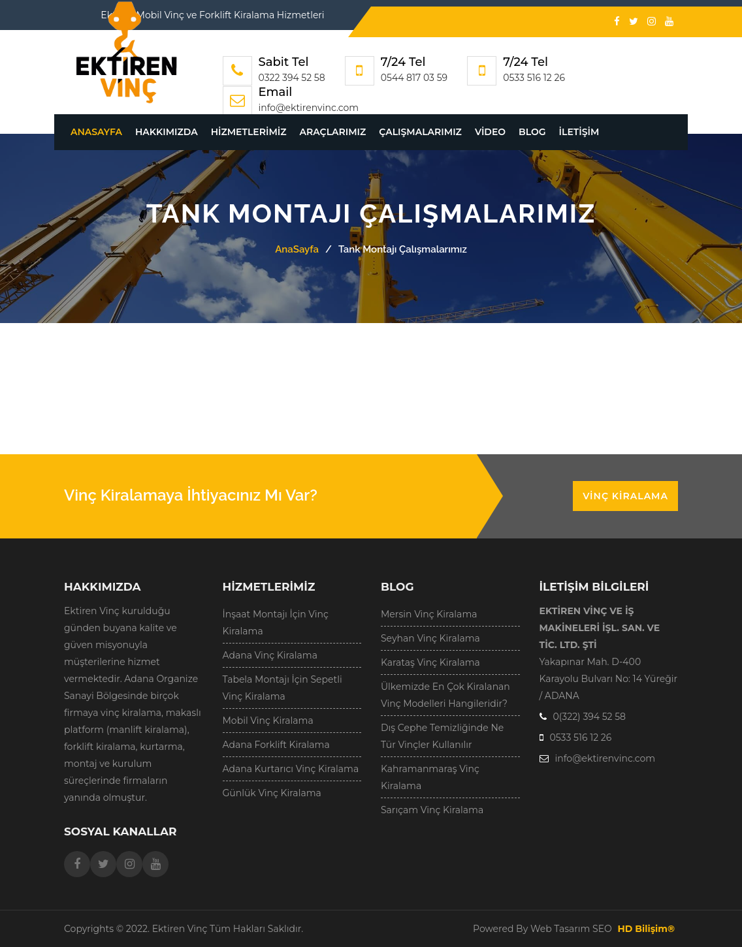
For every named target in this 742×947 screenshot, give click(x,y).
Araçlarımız (333, 132)
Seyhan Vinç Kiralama (430, 638)
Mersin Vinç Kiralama (429, 614)
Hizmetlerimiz (249, 132)
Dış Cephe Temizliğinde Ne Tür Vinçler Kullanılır (442, 736)
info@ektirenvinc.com (309, 108)
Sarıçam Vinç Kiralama (432, 810)
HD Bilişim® (646, 929)
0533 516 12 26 (534, 78)
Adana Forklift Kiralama (276, 745)
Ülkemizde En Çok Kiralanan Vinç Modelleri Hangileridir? (445, 695)
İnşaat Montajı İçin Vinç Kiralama (276, 622)
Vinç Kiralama (625, 496)
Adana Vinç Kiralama (270, 655)
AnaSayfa (96, 132)
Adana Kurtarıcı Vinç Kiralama (291, 769)
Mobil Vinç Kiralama (268, 720)
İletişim (579, 132)
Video (490, 132)
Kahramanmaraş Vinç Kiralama (430, 777)
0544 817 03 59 (414, 78)
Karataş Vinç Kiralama (430, 662)
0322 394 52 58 (292, 78)
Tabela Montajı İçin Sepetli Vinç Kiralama (282, 688)
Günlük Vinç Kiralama (272, 793)
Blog (532, 132)
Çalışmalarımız (420, 132)
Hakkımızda (166, 132)
